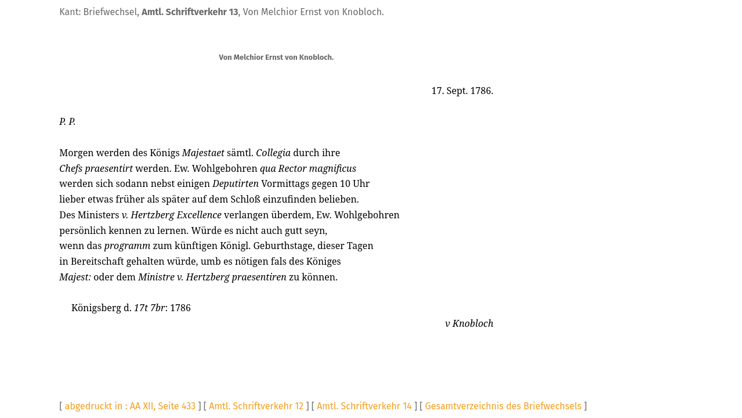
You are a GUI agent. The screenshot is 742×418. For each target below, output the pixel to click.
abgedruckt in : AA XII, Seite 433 (130, 406)
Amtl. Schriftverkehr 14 (364, 406)
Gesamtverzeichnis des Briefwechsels (503, 406)
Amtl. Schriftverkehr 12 (256, 406)
